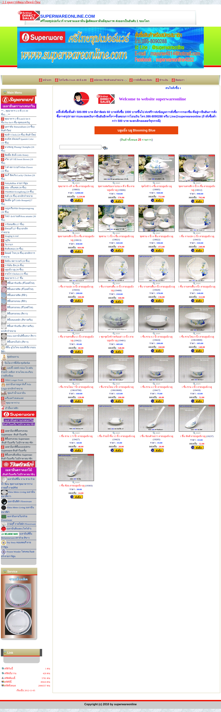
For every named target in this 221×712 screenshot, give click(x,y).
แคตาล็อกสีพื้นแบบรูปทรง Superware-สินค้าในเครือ (15, 449)
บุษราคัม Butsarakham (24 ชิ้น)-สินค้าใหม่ (18, 128)
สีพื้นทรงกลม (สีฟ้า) (14, 301)
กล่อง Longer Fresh (12, 380)
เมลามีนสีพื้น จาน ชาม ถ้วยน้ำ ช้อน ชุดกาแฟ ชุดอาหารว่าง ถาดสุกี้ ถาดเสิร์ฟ (18, 482)
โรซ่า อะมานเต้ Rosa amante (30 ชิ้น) (18, 218)
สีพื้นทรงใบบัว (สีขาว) (14, 342)
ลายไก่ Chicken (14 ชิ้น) (14, 274)
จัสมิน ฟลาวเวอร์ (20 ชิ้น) (15, 261)
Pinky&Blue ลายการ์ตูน (14, 183)
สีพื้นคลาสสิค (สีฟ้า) (14, 295)
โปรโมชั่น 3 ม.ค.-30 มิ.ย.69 (71, 80)
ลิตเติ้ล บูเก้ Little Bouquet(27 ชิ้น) (16, 202)
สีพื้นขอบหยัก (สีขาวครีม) (17, 320)
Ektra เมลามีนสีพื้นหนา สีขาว (18, 336)
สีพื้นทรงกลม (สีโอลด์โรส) (17, 308)
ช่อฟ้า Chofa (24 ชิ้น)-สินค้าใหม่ (18, 135)
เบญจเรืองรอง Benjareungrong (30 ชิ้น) (17, 210)
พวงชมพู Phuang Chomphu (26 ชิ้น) (17, 149)
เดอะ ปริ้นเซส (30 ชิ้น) (13, 187)
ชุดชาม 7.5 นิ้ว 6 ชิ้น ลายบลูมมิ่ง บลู (116, 236)
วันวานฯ (7, 244)
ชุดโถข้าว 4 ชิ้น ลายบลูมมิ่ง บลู (156, 186)
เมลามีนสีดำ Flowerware (16, 502)
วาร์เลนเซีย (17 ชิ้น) (12, 224)
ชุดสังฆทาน (10, 357)
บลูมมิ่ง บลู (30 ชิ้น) (12, 269)
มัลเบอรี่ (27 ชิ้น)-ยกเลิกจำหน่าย (14, 230)
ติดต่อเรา (178, 80)
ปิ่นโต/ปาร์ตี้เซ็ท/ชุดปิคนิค (15, 363)
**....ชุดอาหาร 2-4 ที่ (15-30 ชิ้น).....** (14, 112)
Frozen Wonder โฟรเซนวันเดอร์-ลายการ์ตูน (17, 553)
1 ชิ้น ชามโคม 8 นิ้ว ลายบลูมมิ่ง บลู (196, 336)
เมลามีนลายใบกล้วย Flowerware (14, 518)
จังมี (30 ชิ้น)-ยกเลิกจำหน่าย (17, 196)
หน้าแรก (45, 80)
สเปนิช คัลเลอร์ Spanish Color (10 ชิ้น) (17, 141)
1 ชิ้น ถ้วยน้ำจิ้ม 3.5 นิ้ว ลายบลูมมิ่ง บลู (116, 436)
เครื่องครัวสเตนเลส (12, 398)
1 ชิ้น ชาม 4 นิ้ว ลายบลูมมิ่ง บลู (197, 387)
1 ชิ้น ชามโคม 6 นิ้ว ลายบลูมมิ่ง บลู (116, 387)
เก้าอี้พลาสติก (9, 408)
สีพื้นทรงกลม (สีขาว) (14, 314)
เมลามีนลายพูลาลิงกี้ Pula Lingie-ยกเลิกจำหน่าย (16, 386)
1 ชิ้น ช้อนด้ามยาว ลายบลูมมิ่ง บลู (156, 436)
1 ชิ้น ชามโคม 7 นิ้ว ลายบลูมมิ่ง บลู (76, 387)
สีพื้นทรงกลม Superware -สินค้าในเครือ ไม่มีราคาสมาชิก (17, 441)
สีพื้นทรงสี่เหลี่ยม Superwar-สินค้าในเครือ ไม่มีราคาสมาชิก (17, 457)
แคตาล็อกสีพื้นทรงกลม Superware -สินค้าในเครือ (14, 433)
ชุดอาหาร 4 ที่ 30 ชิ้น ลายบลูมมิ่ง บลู (76, 186)
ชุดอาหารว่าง (10, 403)
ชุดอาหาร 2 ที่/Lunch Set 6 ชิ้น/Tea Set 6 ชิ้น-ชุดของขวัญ (15, 120)
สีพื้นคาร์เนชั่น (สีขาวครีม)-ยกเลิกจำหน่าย (17, 327)
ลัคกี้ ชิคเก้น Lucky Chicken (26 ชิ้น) (18, 177)
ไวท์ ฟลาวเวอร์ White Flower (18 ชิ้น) (17, 169)
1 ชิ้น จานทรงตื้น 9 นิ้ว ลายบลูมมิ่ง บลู (156, 286)
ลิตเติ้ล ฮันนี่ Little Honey (15, 155)
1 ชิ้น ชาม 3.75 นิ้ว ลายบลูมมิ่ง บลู (76, 436)
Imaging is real (9, 236)
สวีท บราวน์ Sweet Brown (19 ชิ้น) (17, 161)
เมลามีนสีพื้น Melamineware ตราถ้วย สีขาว (16, 535)
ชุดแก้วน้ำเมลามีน (13, 393)
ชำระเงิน (162, 80)
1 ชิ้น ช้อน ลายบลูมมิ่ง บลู (72, 485)
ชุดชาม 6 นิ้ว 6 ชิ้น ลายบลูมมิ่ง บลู (156, 236)
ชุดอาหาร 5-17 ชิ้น (12, 278)
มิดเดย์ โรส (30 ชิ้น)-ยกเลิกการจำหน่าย (18, 255)
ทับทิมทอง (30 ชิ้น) (12, 249)
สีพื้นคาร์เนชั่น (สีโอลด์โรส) (17, 283)
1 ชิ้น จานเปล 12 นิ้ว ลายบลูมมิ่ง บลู (196, 236)
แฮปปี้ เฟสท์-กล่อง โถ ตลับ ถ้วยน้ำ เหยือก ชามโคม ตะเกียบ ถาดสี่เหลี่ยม (17, 371)
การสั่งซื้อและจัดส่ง (141, 80)
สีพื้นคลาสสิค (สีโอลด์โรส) (17, 289)
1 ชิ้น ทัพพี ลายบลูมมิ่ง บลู (193, 436)
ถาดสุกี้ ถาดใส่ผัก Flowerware (18, 524)
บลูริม (5, 240)
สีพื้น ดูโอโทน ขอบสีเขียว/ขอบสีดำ (18, 349)
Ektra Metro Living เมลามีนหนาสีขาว (18, 494)
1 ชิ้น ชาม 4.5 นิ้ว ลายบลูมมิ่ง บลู (157, 387)
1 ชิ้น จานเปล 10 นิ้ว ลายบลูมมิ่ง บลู (75, 286)
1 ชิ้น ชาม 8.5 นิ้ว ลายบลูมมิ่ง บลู (157, 336)
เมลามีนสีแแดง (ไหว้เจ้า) (16, 528)
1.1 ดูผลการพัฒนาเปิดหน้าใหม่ (20, 2)
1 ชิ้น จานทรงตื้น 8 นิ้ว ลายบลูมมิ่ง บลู (196, 286)
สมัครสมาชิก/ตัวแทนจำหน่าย (108, 80)
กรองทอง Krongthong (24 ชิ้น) (17, 192)
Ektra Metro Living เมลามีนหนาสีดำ (17, 509)
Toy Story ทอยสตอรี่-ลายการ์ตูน (16, 544)
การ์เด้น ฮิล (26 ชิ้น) (12, 265)
